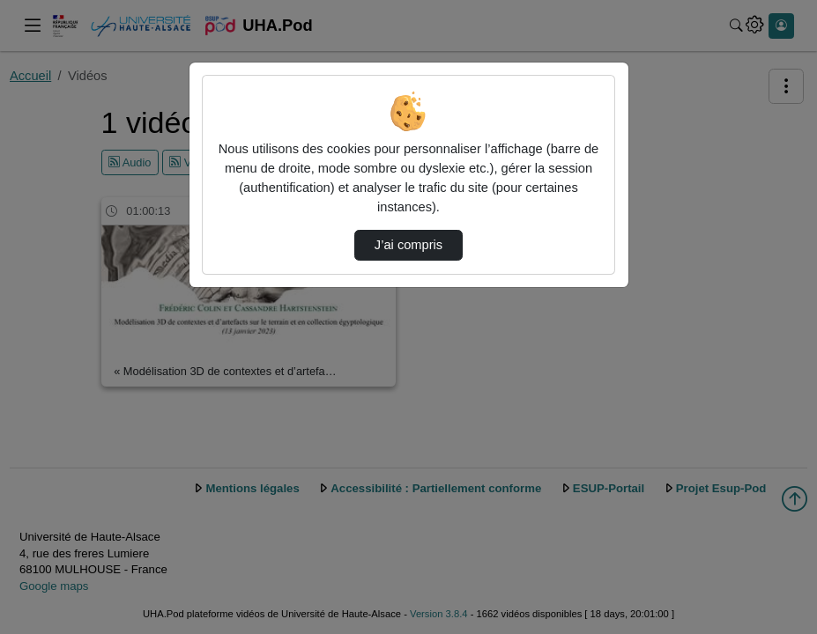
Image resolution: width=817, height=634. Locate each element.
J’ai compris (408, 245)
